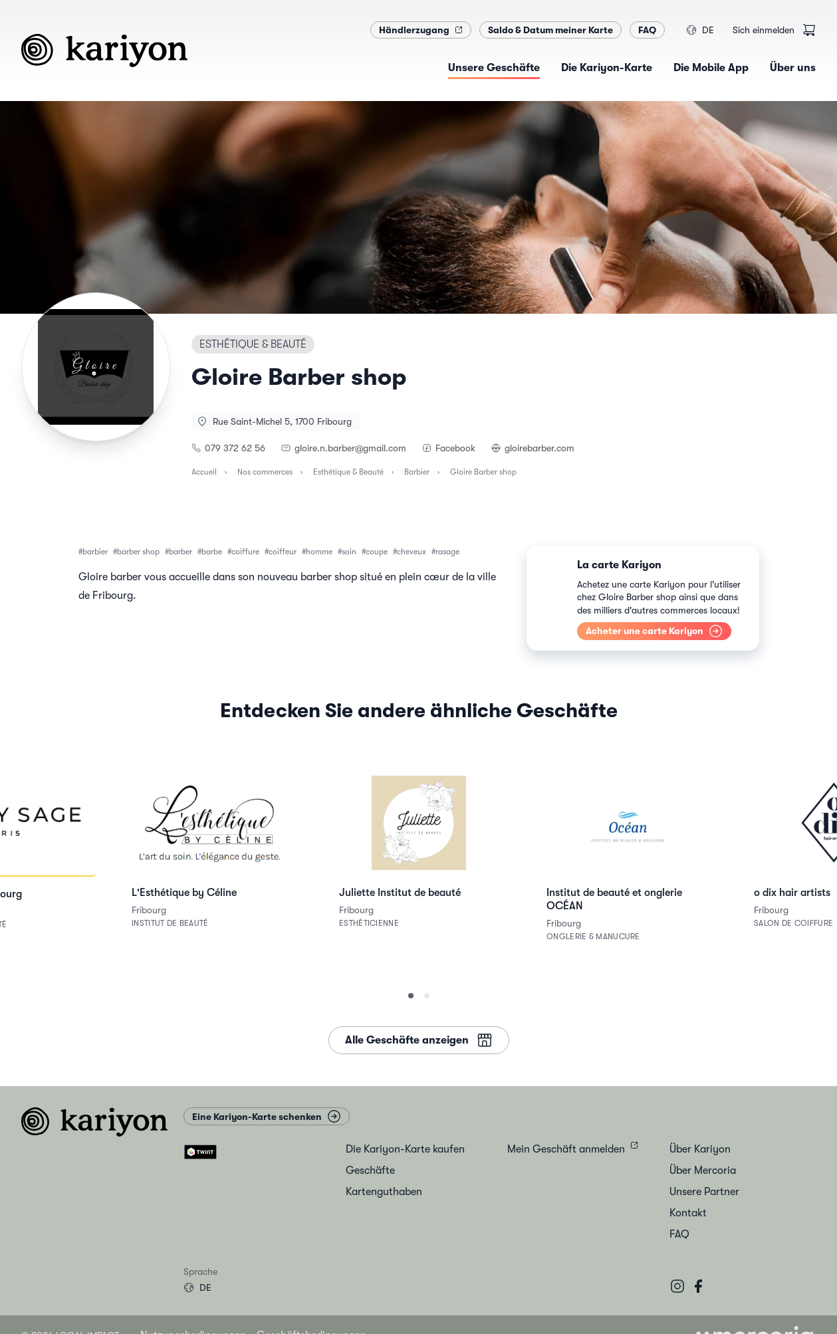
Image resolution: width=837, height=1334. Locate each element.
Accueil (204, 472)
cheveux (411, 551)
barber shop (138, 551)
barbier (95, 551)
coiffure (245, 551)
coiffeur (283, 551)
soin (349, 551)
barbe (211, 551)
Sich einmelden (763, 30)
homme (319, 551)
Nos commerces (265, 472)
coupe (377, 551)
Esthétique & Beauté (348, 472)
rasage (447, 551)
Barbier (416, 472)
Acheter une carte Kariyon (654, 631)
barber (180, 551)
